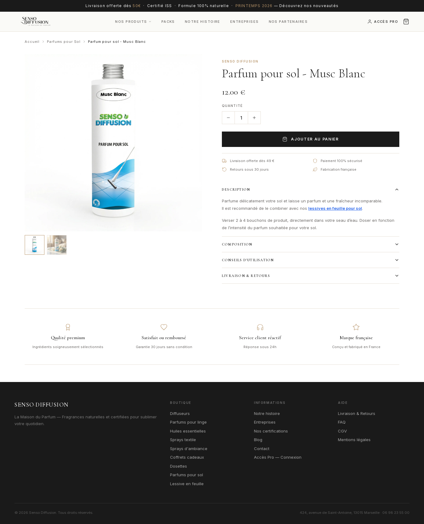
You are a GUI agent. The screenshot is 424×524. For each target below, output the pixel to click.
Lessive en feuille (187, 483)
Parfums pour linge (188, 422)
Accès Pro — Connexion (277, 457)
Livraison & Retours (310, 275)
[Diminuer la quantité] (228, 118)
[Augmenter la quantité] (254, 118)
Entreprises (244, 21)
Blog (258, 439)
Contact (261, 448)
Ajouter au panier (310, 139)
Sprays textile (183, 439)
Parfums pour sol (186, 474)
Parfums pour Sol (64, 41)
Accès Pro (382, 21)
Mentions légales (354, 439)
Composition (310, 244)
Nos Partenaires (288, 21)
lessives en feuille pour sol (335, 208)
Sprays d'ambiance (188, 448)
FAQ (342, 422)
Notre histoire (267, 413)
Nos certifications (271, 431)
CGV (342, 431)
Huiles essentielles (188, 431)
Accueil (32, 41)
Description (310, 189)
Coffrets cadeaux (187, 457)
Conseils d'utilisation (310, 260)
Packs (168, 21)
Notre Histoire (202, 21)
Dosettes (178, 466)
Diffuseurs (180, 413)
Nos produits (133, 21)
